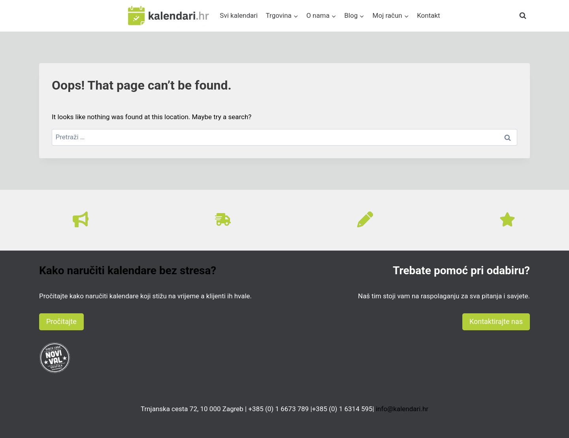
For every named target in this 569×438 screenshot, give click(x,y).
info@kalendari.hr (402, 409)
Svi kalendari (239, 15)
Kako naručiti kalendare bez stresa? (127, 270)
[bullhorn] (80, 219)
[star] (507, 219)
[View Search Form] (523, 16)
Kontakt (428, 15)
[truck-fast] (223, 219)
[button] (61, 321)
